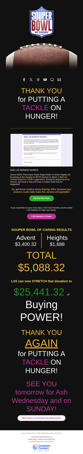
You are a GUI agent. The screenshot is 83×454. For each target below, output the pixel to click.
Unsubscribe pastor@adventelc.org (41, 437)
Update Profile (32, 439)
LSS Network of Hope (41, 216)
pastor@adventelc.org (40, 441)
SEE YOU (41, 384)
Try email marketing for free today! (41, 450)
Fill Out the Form (41, 198)
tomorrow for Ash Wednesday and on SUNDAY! (41, 400)
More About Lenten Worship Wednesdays (41, 418)
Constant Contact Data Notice (46, 439)
